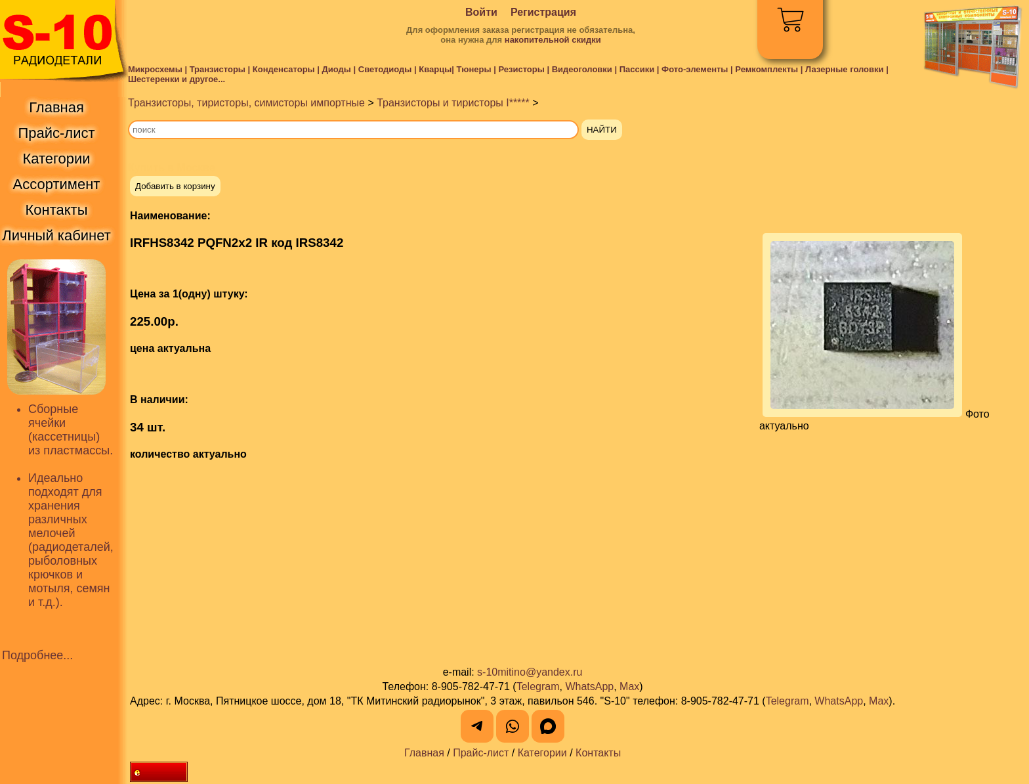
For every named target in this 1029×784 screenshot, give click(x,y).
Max (629, 686)
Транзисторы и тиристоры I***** (453, 102)
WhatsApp (589, 686)
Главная (424, 752)
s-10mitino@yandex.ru (529, 672)
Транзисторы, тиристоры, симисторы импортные (246, 102)
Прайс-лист (481, 752)
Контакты (598, 752)
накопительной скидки (553, 40)
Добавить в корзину (175, 186)
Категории (542, 752)
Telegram (538, 686)
